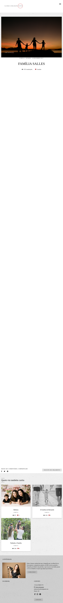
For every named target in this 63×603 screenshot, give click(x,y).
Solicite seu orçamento (52, 470)
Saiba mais (32, 572)
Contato (38, 599)
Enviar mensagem (40, 587)
